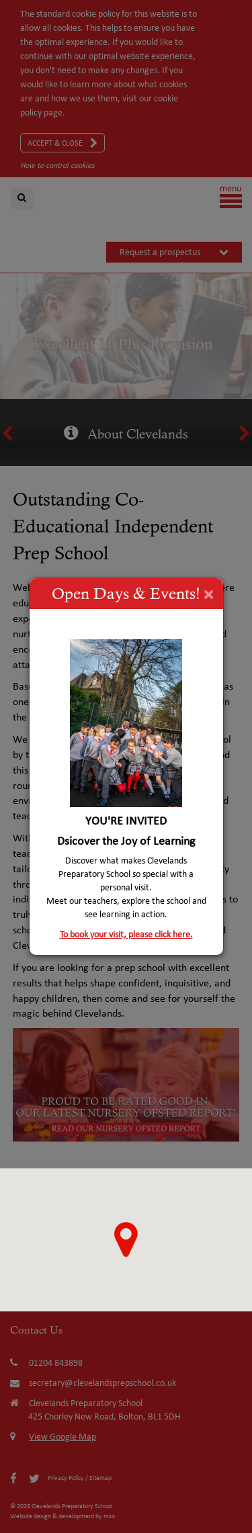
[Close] (208, 593)
